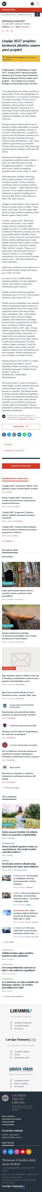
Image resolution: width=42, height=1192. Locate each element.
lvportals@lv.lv (14, 1135)
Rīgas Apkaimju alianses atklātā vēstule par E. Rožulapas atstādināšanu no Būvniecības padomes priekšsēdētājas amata (20, 678)
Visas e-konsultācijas (14, 996)
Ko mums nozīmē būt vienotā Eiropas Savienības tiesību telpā (25, 930)
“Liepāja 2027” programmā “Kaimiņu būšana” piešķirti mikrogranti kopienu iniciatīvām (18, 515)
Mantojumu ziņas (22, 1058)
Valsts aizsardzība (20, 870)
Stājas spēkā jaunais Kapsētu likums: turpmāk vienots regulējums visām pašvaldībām (18, 593)
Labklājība (11, 838)
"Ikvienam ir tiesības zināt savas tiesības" (19, 1162)
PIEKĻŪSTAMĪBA (8, 1122)
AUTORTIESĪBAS (8, 1124)
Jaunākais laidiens (22, 1052)
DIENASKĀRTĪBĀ (8, 10)
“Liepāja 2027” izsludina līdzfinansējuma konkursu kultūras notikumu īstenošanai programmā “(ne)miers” (19, 529)
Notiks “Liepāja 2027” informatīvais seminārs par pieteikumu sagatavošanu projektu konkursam (19, 500)
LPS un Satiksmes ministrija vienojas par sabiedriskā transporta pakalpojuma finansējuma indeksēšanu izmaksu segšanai (20, 754)
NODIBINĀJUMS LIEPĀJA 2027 (15, 479)
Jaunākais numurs (21, 1081)
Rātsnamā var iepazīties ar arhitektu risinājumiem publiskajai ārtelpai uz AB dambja (18, 776)
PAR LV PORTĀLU (8, 1116)
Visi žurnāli (19, 1086)
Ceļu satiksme (12, 974)
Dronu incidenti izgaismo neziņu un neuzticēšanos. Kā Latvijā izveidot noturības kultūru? (20, 849)
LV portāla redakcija (12, 1131)
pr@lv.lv (19, 1137)
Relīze (12, 27)
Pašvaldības (25, 27)
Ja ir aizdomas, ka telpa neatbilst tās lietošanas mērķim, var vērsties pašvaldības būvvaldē (20, 985)
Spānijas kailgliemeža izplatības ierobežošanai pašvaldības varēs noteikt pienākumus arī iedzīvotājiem (19, 636)
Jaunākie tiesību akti (23, 1023)
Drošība (10, 855)
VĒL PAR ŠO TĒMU (10, 550)
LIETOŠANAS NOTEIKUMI (11, 1119)
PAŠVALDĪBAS (7, 557)
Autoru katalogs (21, 1083)
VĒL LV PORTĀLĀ (9, 797)
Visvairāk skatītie (22, 1026)
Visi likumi (19, 1029)
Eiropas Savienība (32, 922)
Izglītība (28, 905)
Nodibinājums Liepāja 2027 (13, 21)
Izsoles (17, 1055)
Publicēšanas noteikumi (27, 419)
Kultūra (9, 492)
